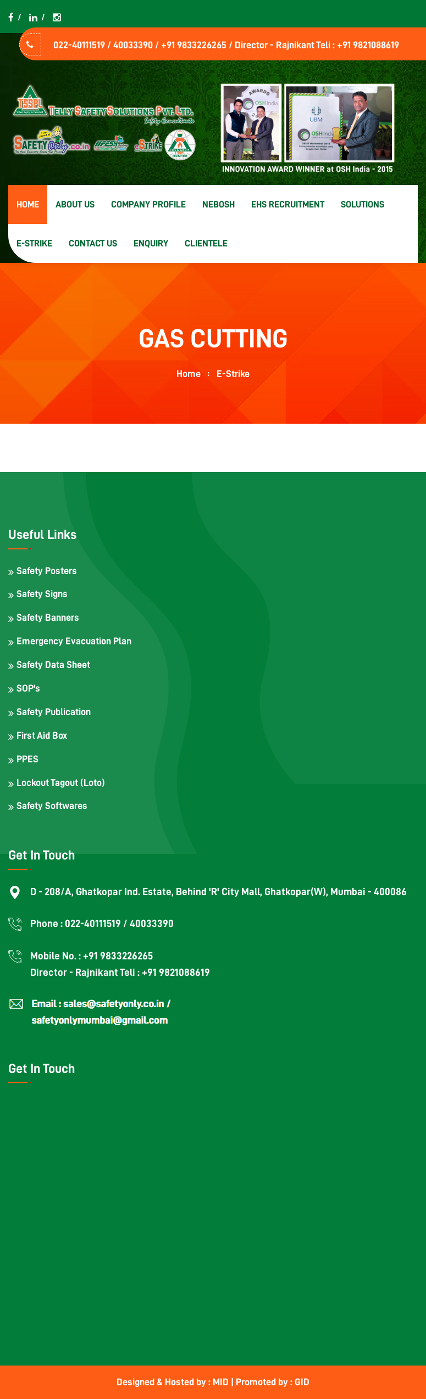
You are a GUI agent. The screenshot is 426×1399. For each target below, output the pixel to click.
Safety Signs (42, 594)
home (188, 374)
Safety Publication (53, 712)
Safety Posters (46, 571)
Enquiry (151, 243)
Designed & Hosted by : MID (174, 1382)
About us (75, 204)
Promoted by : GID (272, 1382)
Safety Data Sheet (53, 665)
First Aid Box (41, 735)
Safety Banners (47, 617)
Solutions (362, 204)
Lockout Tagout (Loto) (60, 783)
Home (27, 204)
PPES (27, 759)
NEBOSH (218, 204)
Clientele (206, 243)
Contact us (93, 243)
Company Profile (148, 204)
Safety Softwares (51, 806)
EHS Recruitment (287, 204)
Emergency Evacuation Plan (73, 641)
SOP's (28, 688)
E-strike (34, 243)
